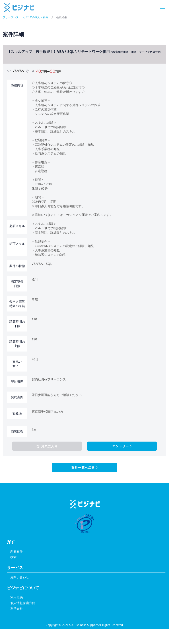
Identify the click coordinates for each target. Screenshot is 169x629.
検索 (13, 557)
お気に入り (47, 446)
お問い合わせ (19, 577)
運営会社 (16, 608)
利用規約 (16, 597)
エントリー (122, 446)
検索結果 (61, 17)
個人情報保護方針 (22, 603)
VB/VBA (18, 70)
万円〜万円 (48, 71)
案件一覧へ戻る (84, 467)
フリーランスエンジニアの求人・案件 (25, 17)
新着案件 (16, 551)
